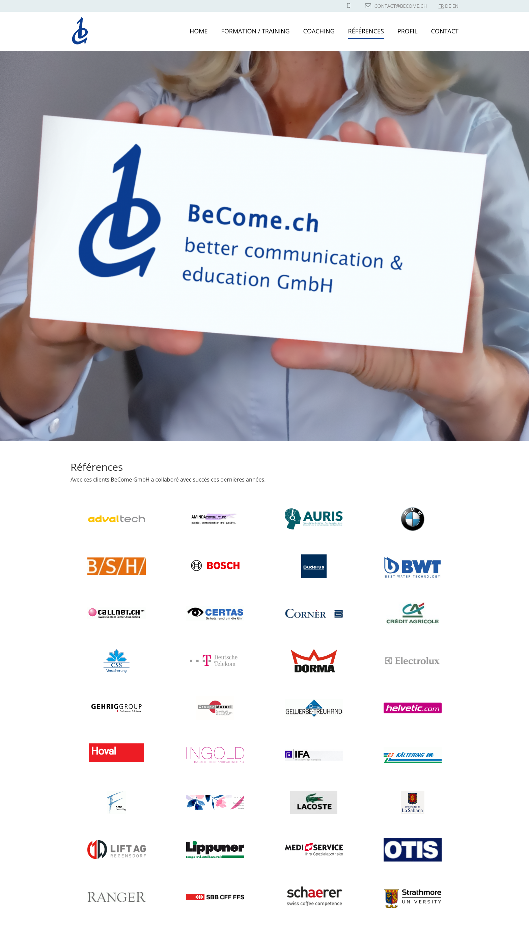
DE (448, 6)
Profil (407, 31)
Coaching (319, 31)
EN (455, 6)
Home (198, 31)
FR (441, 6)
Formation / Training (255, 31)
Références (366, 31)
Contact (444, 31)
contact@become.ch (396, 6)
